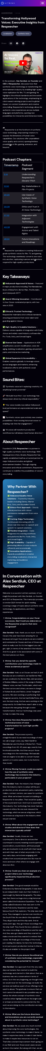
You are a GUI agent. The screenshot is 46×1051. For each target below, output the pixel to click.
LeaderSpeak (6, 13)
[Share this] (17, 43)
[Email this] (10, 43)
